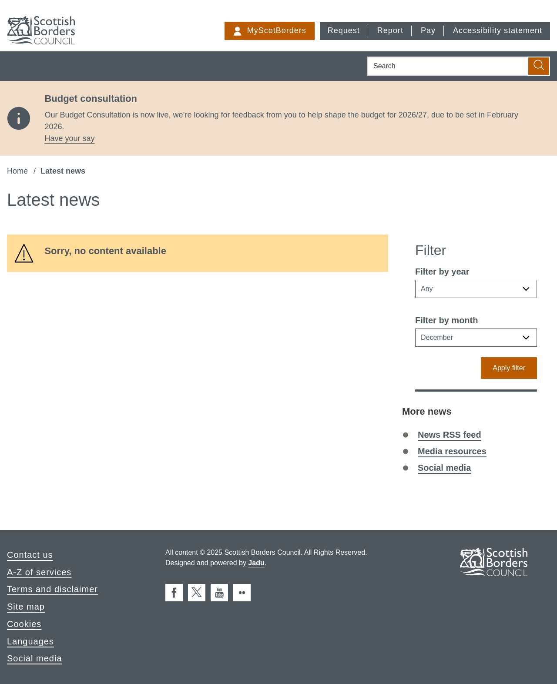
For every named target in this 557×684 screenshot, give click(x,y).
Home (17, 171)
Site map (26, 606)
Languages (30, 641)
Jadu (256, 563)
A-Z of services (39, 572)
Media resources (452, 451)
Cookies (24, 624)
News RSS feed (449, 434)
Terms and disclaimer (52, 589)
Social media (444, 468)
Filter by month (446, 320)
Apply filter (509, 368)
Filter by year (442, 271)
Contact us (30, 555)
